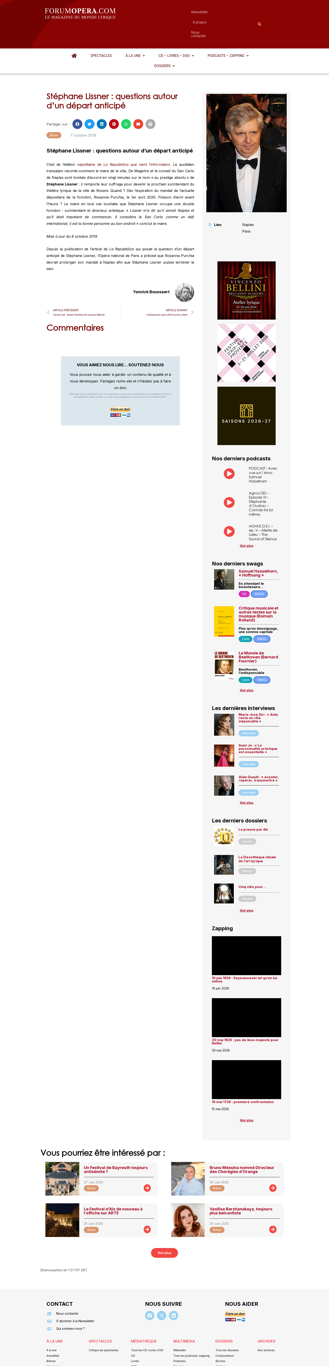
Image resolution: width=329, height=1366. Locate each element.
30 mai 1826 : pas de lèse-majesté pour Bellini (245, 1020)
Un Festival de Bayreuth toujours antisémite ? (116, 1148)
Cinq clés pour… (252, 865)
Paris (246, 209)
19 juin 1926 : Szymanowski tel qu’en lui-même (245, 958)
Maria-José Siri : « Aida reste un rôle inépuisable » (258, 696)
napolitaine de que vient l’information (123, 143)
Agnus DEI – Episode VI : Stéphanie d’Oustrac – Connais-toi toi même (261, 482)
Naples (248, 203)
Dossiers (164, 44)
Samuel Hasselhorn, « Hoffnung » (258, 551)
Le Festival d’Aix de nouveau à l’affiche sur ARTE (113, 1189)
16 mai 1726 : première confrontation (243, 1080)
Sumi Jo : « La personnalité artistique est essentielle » (258, 727)
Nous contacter (214, 13)
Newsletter (157, 13)
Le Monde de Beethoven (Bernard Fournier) (258, 635)
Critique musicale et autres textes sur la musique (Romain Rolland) (258, 592)
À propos (184, 13)
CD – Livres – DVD (176, 34)
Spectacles (101, 34)
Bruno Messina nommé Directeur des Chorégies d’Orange (242, 1148)
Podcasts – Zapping (228, 34)
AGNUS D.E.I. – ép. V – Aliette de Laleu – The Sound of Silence (263, 510)
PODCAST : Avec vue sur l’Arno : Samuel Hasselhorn (263, 453)
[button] (135, 34)
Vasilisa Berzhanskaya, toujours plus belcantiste (241, 1189)
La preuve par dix (253, 808)
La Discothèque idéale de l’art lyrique (257, 837)
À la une (135, 34)
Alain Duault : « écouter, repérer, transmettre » (259, 757)
